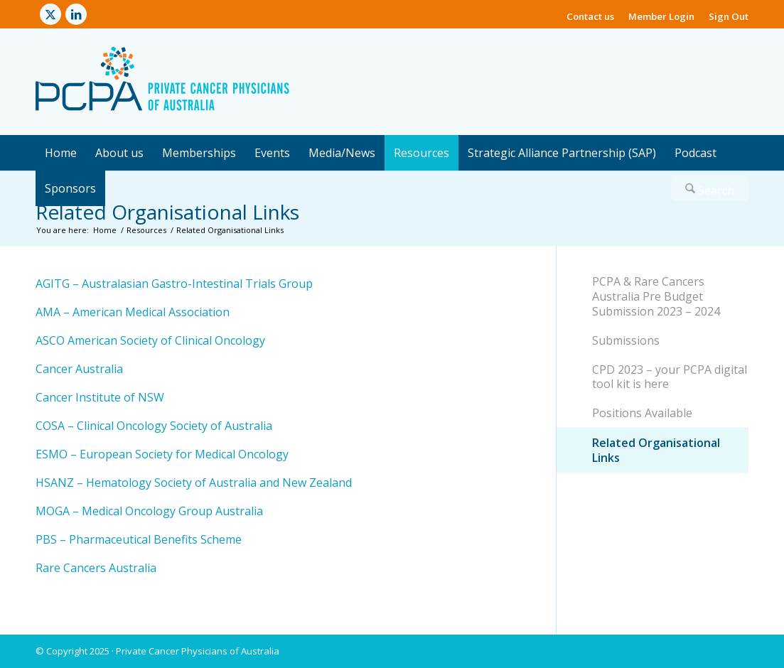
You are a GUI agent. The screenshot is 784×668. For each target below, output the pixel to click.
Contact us (590, 16)
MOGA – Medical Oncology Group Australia (149, 511)
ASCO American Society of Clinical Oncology (150, 340)
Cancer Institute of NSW (100, 397)
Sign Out (728, 16)
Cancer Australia (79, 369)
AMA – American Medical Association (133, 312)
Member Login (661, 16)
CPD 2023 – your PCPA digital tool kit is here (669, 377)
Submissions (626, 340)
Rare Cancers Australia (96, 568)
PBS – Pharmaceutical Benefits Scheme (139, 539)
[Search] (709, 188)
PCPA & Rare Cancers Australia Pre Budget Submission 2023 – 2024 (656, 296)
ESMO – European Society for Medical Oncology (162, 454)
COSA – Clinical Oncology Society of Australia (154, 425)
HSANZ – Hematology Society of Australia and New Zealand (194, 482)
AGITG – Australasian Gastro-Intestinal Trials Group (174, 283)
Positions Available (642, 413)
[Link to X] (50, 14)
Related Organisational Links (167, 211)
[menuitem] (590, 11)
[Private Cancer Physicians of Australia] (162, 81)
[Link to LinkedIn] (76, 14)
